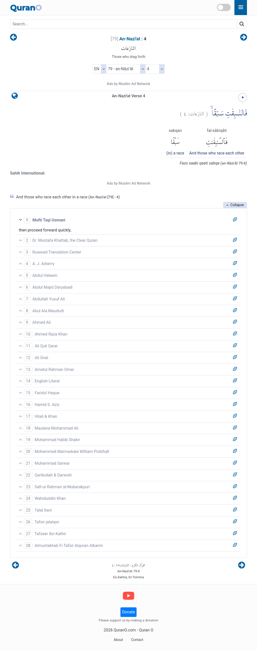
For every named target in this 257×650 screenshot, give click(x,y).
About (118, 640)
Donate (128, 612)
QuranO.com (125, 630)
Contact (137, 640)
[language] (14, 97)
